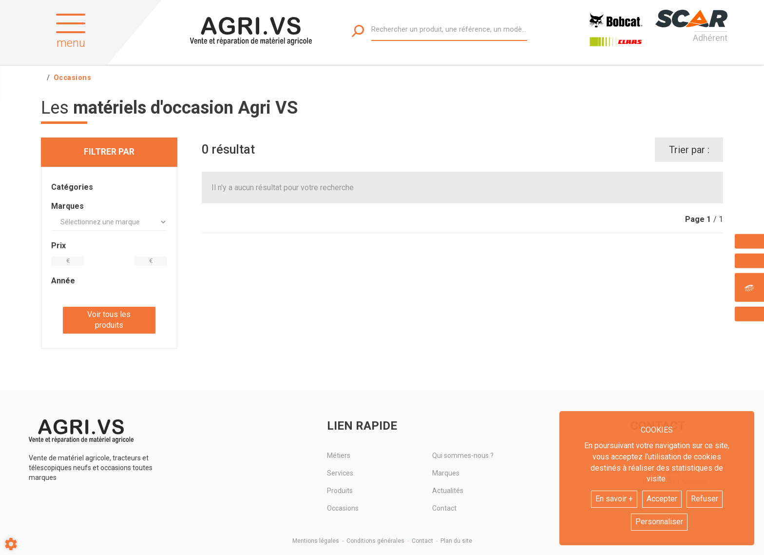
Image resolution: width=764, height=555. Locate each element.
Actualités (447, 491)
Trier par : (689, 150)
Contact (444, 508)
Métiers (338, 455)
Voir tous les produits (109, 320)
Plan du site (456, 540)
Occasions (343, 508)
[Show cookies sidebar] (11, 544)
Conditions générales (375, 540)
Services (340, 473)
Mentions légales (315, 540)
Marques (445, 473)
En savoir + (614, 498)
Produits (340, 491)
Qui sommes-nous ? (463, 455)
